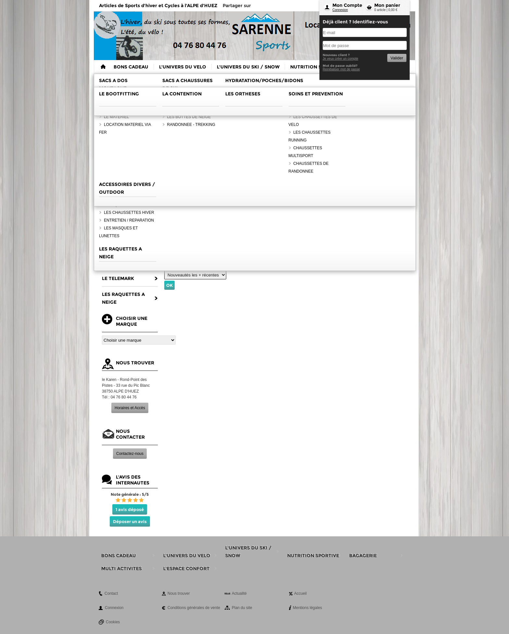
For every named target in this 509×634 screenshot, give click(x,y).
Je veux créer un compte (340, 58)
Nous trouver (179, 593)
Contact (111, 593)
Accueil (300, 593)
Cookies (113, 622)
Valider (397, 57)
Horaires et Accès (130, 408)
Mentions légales (307, 607)
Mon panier (387, 5)
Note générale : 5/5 (130, 494)
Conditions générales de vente (194, 607)
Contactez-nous (129, 453)
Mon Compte (347, 5)
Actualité (239, 593)
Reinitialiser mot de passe (341, 69)
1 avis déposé (130, 509)
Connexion (340, 10)
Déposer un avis (130, 521)
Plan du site (242, 607)
